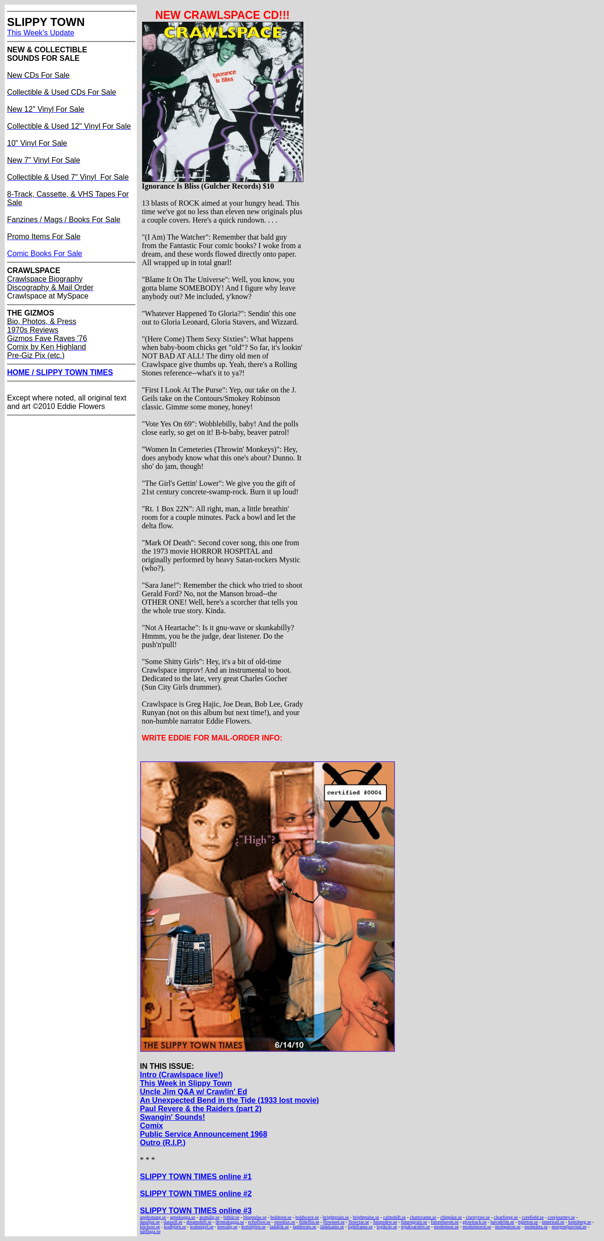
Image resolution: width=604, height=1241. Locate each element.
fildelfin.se (309, 1221)
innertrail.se (553, 1221)
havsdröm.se (502, 1221)
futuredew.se (385, 1221)
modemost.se (446, 1226)
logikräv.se (387, 1226)
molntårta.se (535, 1226)
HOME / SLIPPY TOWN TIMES (60, 372)
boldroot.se (281, 1217)
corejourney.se (561, 1217)
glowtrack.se (474, 1221)
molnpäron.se (507, 1226)
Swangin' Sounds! (172, 1117)
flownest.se (333, 1221)
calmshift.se (394, 1217)
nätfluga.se (150, 1231)
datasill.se (173, 1221)
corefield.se (533, 1217)
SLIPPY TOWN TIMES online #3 (196, 1211)
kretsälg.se (228, 1226)
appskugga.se (182, 1217)
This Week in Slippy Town (186, 1083)
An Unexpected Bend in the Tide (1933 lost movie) (229, 1100)
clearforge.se (506, 1217)
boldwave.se (307, 1217)
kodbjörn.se (175, 1226)
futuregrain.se (414, 1221)
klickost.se (150, 1226)
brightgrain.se (336, 1217)
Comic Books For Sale (44, 254)
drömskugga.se (230, 1221)
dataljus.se (150, 1221)
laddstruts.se (305, 1226)
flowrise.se (359, 1221)
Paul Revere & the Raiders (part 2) (201, 1109)
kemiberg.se (579, 1221)
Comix (151, 1126)
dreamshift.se (199, 1221)
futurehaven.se (445, 1221)
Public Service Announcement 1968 (204, 1134)
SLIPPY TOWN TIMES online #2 (196, 1194)
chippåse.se (451, 1217)
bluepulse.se (254, 1217)
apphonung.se (153, 1217)
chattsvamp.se (423, 1217)
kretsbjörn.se (254, 1226)
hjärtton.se (528, 1221)
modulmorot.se (476, 1226)
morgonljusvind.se (569, 1226)
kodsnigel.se (202, 1226)
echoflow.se (259, 1221)
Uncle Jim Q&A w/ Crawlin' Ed (193, 1092)
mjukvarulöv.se (415, 1226)
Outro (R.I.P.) (163, 1143)
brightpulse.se (366, 1217)
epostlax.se (284, 1221)
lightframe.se (360, 1226)
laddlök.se (279, 1226)
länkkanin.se (332, 1226)
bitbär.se (232, 1217)
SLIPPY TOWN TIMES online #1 (196, 1177)
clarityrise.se (478, 1217)
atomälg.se (209, 1217)
